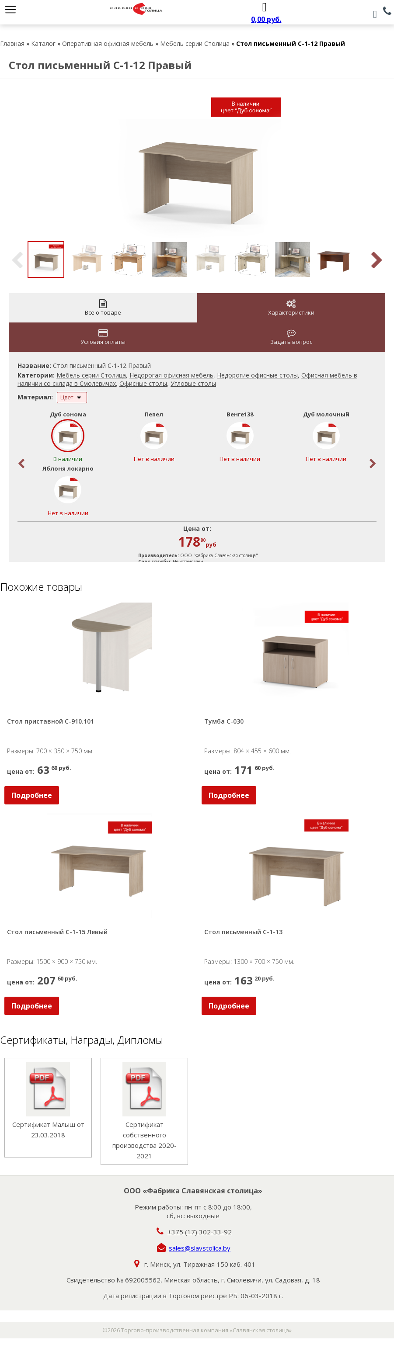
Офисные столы (143, 383)
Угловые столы (193, 383)
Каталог (43, 43)
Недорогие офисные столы (257, 375)
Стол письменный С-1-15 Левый (57, 932)
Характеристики (291, 307)
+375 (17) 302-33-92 (199, 1231)
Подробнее (31, 795)
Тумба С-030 (224, 721)
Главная (12, 43)
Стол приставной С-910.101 (50, 721)
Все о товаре (103, 307)
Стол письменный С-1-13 (243, 932)
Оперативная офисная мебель (107, 43)
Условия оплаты (103, 337)
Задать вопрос (291, 337)
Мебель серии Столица (195, 43)
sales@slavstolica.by (199, 1248)
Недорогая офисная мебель (171, 375)
